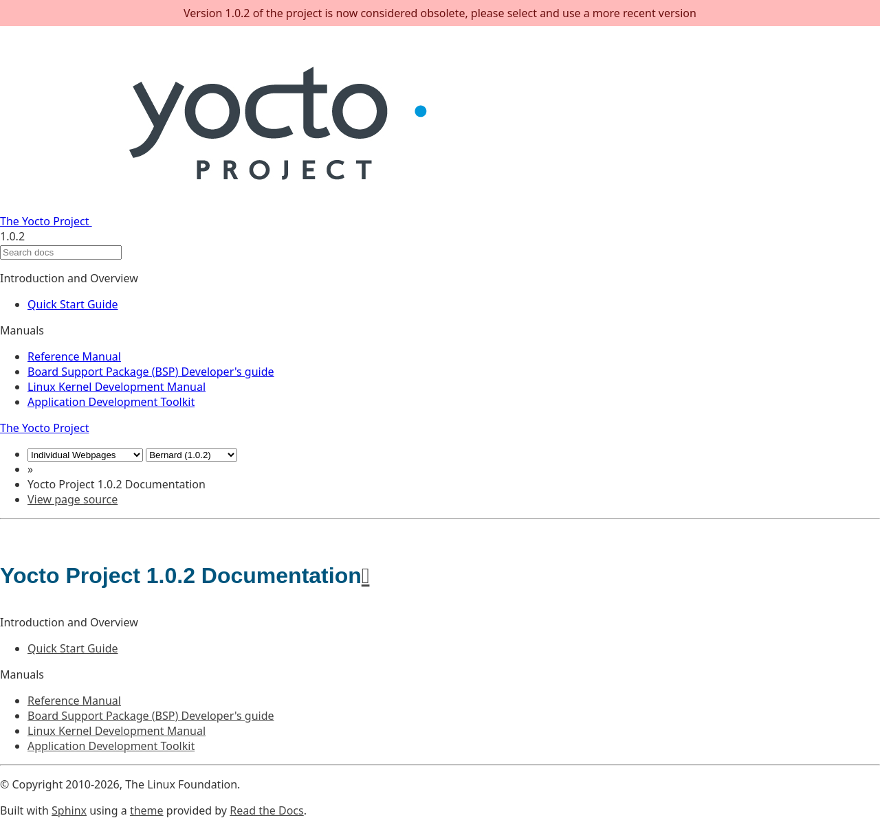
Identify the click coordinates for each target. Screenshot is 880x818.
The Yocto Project (232, 221)
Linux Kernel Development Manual (117, 386)
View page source (73, 499)
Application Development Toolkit (111, 401)
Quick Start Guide (73, 304)
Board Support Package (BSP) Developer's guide (151, 371)
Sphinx (69, 810)
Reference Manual (74, 356)
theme (147, 810)
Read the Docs (267, 810)
